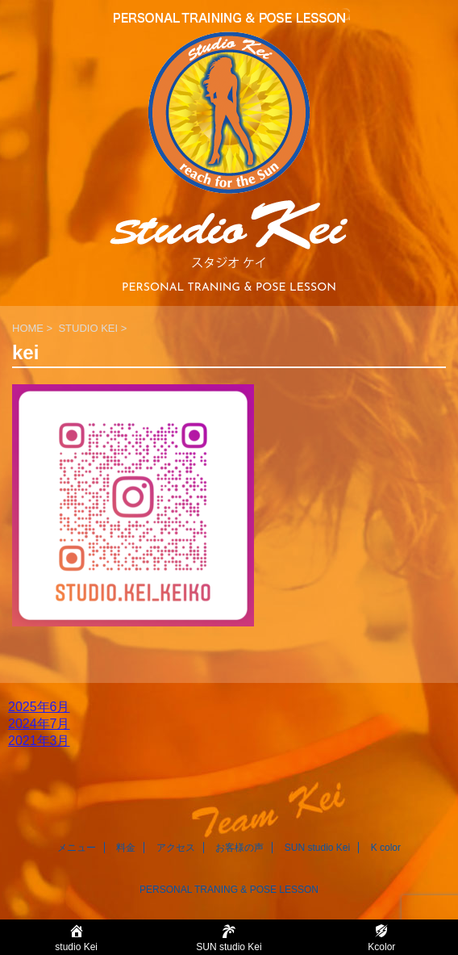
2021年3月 (39, 741)
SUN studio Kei (317, 847)
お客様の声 (239, 847)
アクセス (175, 847)
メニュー (76, 847)
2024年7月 (39, 724)
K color (386, 847)
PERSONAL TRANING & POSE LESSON (229, 889)
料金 (125, 847)
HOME (28, 328)
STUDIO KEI (88, 328)
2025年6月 (39, 707)
